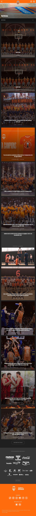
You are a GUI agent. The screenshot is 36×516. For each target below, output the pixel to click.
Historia (18, 55)
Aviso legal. (14, 510)
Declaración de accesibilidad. (7, 511)
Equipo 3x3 (15, 298)
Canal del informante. (15, 511)
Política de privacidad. (20, 510)
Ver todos (18, 480)
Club (15, 124)
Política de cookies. (27, 510)
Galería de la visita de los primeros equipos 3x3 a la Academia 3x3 (18, 234)
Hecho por (5, 512)
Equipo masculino (15, 159)
